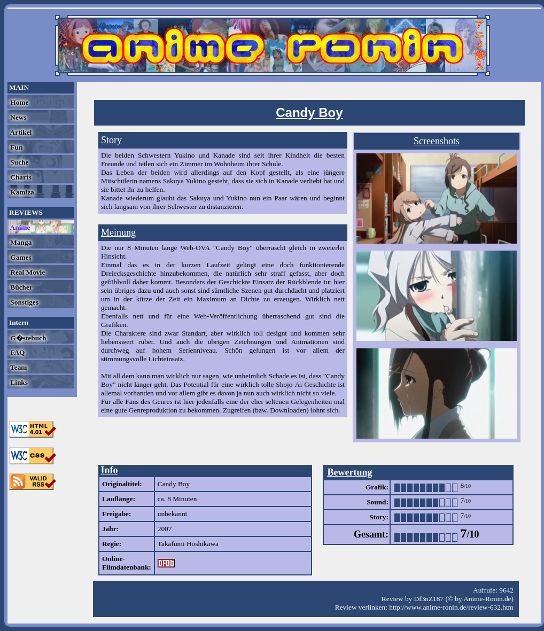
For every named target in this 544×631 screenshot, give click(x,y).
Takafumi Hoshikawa (188, 544)
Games (20, 257)
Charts (20, 177)
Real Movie (27, 272)
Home (18, 102)
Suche (18, 162)
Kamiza (21, 192)
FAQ (17, 352)
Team (18, 367)
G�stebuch (27, 338)
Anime (19, 227)
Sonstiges (23, 302)
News (18, 117)
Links (18, 382)
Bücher (21, 287)
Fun (15, 147)
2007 (165, 529)
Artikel (20, 132)
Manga (20, 242)
